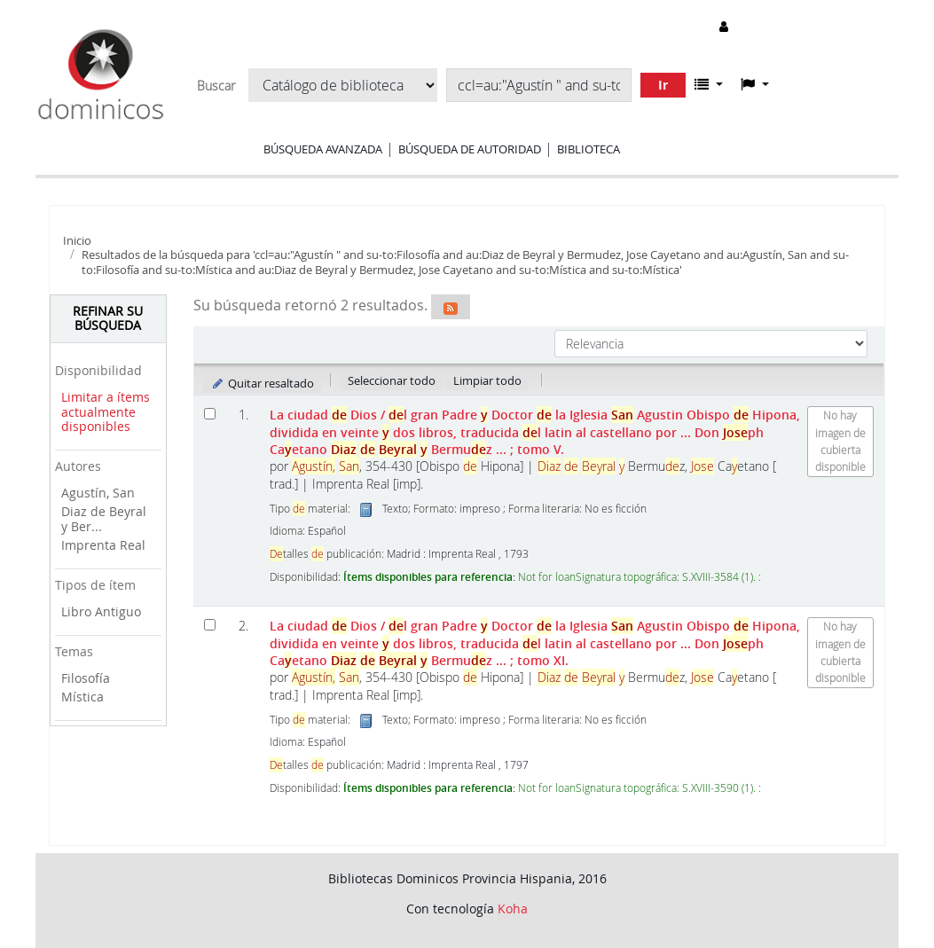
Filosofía (85, 678)
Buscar (216, 86)
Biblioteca (588, 149)
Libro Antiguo (101, 611)
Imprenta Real (103, 545)
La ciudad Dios (535, 432)
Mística (82, 696)
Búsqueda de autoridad (469, 149)
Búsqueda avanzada (322, 149)
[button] (709, 84)
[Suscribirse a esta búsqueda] (450, 306)
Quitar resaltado (262, 383)
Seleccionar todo (392, 380)
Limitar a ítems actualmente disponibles (105, 411)
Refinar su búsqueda (108, 318)
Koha (513, 908)
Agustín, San (98, 492)
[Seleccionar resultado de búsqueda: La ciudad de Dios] (210, 413)
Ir (663, 84)
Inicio (77, 240)
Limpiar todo (487, 380)
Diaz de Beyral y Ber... (103, 519)
